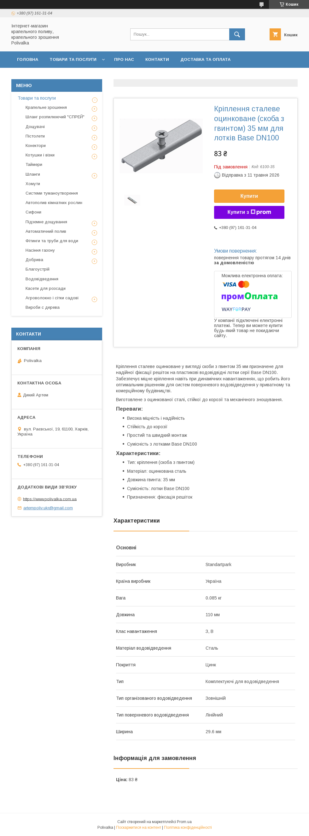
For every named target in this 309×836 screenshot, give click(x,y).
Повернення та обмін (43, 75)
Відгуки (248, 75)
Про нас (124, 59)
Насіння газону (40, 250)
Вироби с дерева (43, 307)
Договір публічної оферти (114, 75)
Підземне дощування (46, 221)
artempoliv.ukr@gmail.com (48, 508)
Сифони (33, 212)
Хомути (33, 183)
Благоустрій (38, 269)
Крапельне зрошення (46, 107)
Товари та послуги (73, 59)
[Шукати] (237, 34)
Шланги (33, 174)
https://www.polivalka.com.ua (50, 498)
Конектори (36, 145)
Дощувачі (35, 126)
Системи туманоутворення (52, 193)
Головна (27, 59)
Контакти (157, 59)
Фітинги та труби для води (52, 240)
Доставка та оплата (205, 59)
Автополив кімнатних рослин (54, 202)
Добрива (34, 259)
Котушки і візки (40, 155)
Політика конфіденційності (193, 75)
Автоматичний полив (46, 231)
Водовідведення (42, 279)
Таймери (34, 164)
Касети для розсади (46, 288)
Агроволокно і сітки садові (52, 297)
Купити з (249, 212)
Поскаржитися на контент (138, 827)
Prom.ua (184, 822)
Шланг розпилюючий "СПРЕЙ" (55, 116)
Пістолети (35, 136)
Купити (249, 196)
